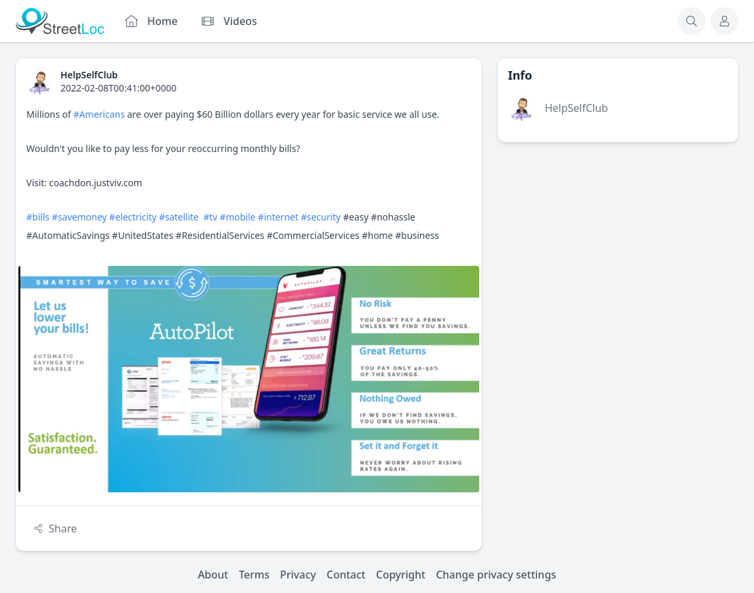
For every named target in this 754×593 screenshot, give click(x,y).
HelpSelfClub (576, 108)
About (213, 574)
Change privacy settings (496, 574)
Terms (254, 574)
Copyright (400, 574)
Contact (346, 574)
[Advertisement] (618, 250)
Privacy (298, 574)
